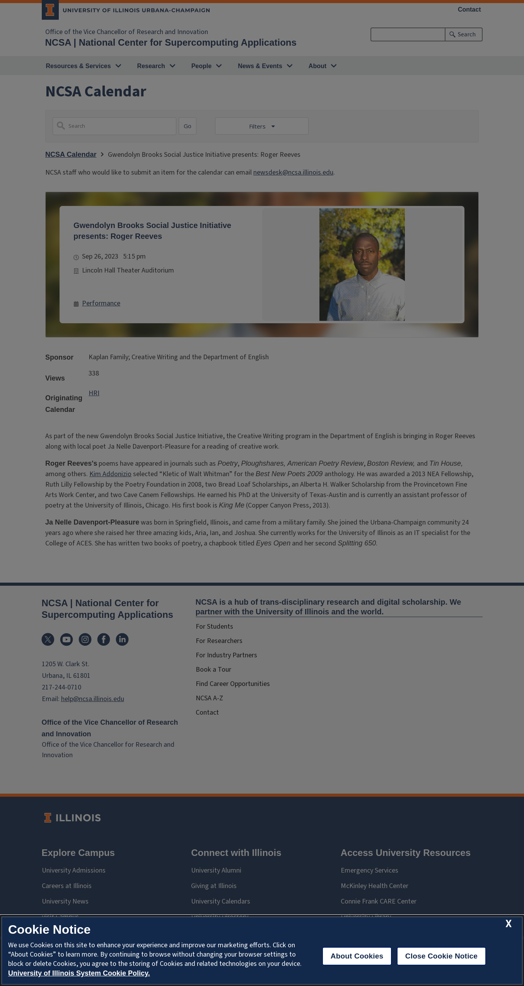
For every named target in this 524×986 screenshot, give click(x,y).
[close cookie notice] (508, 924)
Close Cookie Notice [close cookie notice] (441, 956)
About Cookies (357, 956)
